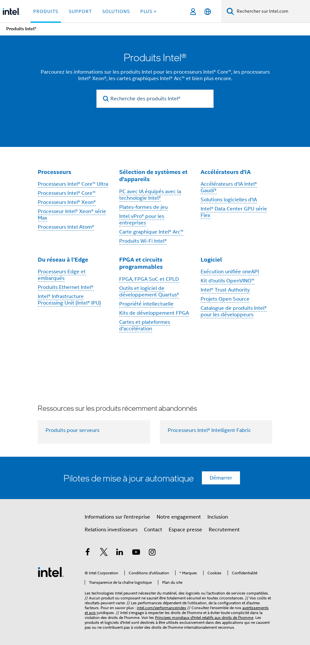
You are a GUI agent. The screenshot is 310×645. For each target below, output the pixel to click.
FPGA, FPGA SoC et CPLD (149, 279)
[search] (106, 99)
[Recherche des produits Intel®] (155, 99)
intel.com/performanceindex (161, 607)
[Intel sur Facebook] (87, 553)
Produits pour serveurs (72, 430)
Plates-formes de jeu (143, 207)
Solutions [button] (116, 11)
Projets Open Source (225, 299)
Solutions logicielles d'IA (229, 199)
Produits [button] (45, 11)
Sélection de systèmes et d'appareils (153, 175)
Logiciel (211, 259)
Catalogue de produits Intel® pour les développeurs (234, 311)
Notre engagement (179, 517)
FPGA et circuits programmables (141, 263)
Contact (153, 529)
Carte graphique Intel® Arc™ (151, 232)
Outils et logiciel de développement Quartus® (149, 291)
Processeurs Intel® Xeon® (67, 202)
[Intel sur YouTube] (136, 553)
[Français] (208, 11)
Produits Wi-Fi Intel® (143, 241)
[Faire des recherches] (230, 11)
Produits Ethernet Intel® (65, 287)
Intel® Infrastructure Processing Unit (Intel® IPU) (69, 299)
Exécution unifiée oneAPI (230, 271)
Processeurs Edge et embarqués (62, 274)
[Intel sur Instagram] (152, 553)
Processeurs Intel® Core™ (66, 193)
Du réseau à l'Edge (63, 259)
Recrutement (224, 529)
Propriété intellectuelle (146, 304)
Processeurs (54, 172)
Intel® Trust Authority (225, 290)
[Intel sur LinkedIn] (119, 553)
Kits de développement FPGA (154, 313)
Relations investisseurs (111, 529)
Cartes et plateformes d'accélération (144, 325)
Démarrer (221, 478)
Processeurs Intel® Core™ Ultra (73, 184)
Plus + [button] (148, 11)
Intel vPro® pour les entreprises (141, 219)
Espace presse (185, 529)
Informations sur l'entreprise (117, 517)
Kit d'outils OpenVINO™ (227, 281)
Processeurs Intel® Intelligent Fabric (209, 430)
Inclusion (217, 517)
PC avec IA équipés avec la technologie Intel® (150, 194)
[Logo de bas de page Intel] (51, 571)
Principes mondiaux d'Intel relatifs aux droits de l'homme (204, 617)
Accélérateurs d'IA (226, 172)
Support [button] (80, 11)
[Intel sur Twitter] (103, 553)
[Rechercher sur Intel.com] (272, 11)
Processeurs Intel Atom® (66, 227)
